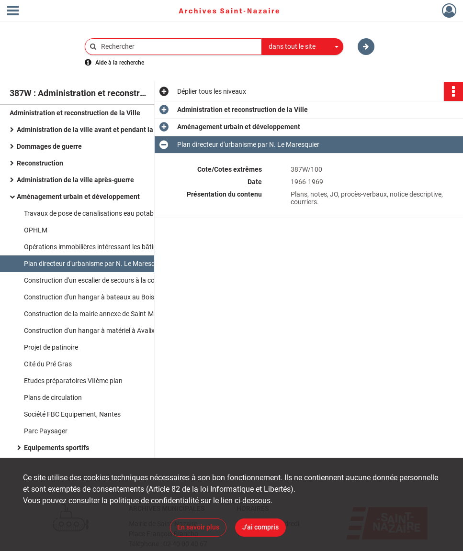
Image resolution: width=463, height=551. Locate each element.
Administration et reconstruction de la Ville (75, 113)
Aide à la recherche (119, 62)
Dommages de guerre (49, 146)
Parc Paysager (46, 431)
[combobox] (302, 46)
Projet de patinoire (51, 347)
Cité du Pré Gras (48, 364)
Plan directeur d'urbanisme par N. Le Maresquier (95, 263)
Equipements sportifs (56, 448)
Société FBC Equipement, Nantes (72, 414)
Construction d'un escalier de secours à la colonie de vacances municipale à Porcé (119, 280)
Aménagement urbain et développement (78, 196)
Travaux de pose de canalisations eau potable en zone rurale (113, 213)
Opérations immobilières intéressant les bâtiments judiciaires (113, 247)
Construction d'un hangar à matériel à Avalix (89, 330)
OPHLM (36, 230)
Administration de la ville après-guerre (75, 180)
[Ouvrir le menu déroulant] (13, 11)
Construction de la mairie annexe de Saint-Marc (93, 314)
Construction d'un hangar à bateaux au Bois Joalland (102, 297)
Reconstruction (40, 163)
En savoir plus (198, 527)
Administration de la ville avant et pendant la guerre (96, 129)
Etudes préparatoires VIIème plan (74, 381)
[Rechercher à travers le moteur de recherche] (178, 47)
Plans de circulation (53, 397)
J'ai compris (260, 527)
